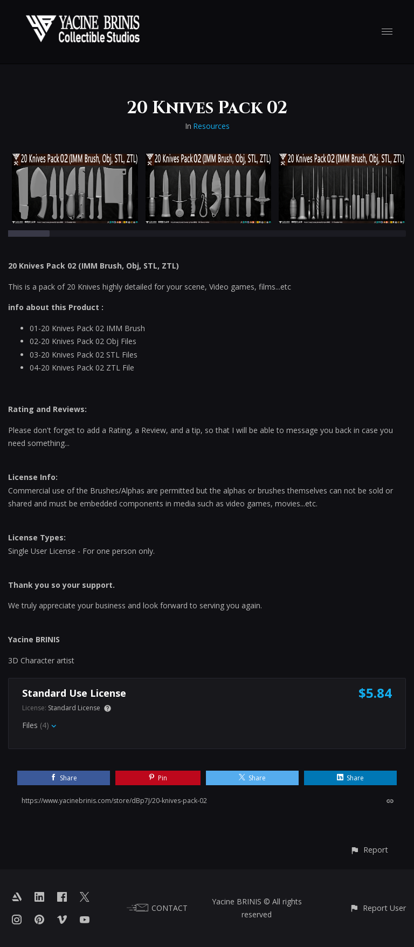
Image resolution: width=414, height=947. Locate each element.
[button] (369, 850)
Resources (211, 126)
